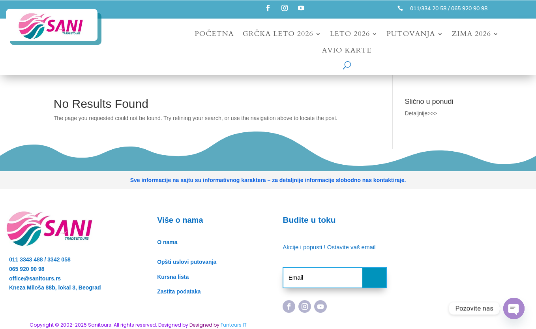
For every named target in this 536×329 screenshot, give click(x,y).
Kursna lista (173, 277)
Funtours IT (234, 324)
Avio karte (347, 51)
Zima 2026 (471, 35)
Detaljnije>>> (421, 113)
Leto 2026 (350, 35)
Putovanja (410, 35)
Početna (214, 35)
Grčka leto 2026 (278, 35)
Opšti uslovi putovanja (186, 262)
